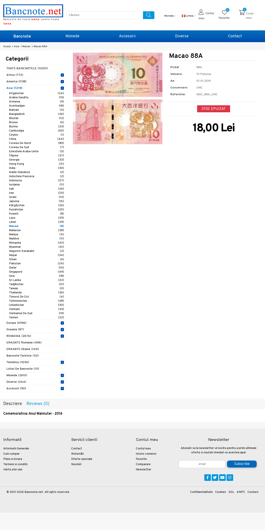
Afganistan (36, 93)
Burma (36, 126)
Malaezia (36, 230)
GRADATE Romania (23, 342)
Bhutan (36, 118)
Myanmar (36, 247)
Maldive (36, 239)
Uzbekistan (36, 305)
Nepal (36, 255)
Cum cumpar (11, 454)
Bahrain (36, 110)
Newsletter (143, 469)
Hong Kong (36, 164)
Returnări (77, 454)
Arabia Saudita (36, 97)
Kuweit (36, 214)
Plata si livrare (12, 459)
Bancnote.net (33, 492)
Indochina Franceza (36, 176)
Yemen (36, 317)
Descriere (12, 404)
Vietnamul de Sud (36, 313)
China (36, 139)
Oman (36, 259)
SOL (231, 492)
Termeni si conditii (15, 464)
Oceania (15, 329)
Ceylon (36, 135)
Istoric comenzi (146, 454)
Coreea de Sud (36, 147)
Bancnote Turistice (22, 355)
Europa (16, 323)
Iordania (36, 185)
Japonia (36, 201)
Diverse (182, 36)
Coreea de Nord (36, 143)
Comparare (143, 464)
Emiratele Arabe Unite (36, 151)
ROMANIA (18, 336)
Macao (36, 226)
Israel (36, 197)
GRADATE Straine (22, 349)
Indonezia (36, 180)
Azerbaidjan (36, 106)
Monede (72, 36)
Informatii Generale (16, 448)
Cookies (220, 492)
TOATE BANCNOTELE (27, 68)
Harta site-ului (12, 469)
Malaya (36, 234)
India (36, 168)
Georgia (36, 160)
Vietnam (36, 309)
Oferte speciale (81, 459)
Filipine (36, 156)
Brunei (36, 122)
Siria (36, 276)
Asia (14, 88)
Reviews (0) (37, 404)
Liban (36, 222)
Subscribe (242, 464)
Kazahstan (36, 209)
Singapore (36, 272)
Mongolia (36, 243)
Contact (235, 36)
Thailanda (36, 292)
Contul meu (143, 448)
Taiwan (36, 288)
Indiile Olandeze (36, 172)
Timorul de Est (36, 297)
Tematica (17, 362)
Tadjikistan (36, 284)
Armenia (36, 102)
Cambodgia (36, 131)
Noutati (76, 464)
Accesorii (127, 36)
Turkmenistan (36, 301)
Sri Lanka (36, 280)
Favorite (141, 459)
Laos (36, 218)
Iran (36, 193)
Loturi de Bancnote (22, 369)
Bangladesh (36, 114)
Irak (36, 189)
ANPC (241, 492)
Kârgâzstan (36, 205)
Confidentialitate (201, 492)
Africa (14, 75)
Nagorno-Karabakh (36, 251)
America (16, 81)
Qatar (36, 268)
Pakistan (36, 263)
